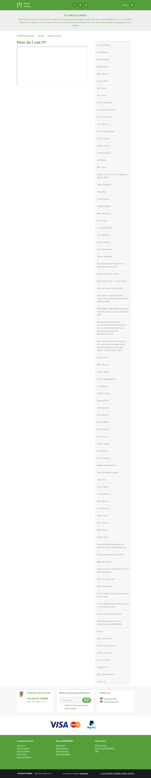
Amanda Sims (103, 408)
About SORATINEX (63, 754)
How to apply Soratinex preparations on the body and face (113, 605)
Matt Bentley (102, 66)
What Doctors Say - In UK (108, 274)
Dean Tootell (102, 523)
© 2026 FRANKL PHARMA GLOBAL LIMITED (117, 773)
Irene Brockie (103, 508)
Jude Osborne (103, 494)
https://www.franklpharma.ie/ (107, 19)
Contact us (21, 745)
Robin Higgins (103, 372)
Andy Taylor (102, 220)
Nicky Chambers (104, 184)
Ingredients (102, 667)
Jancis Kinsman (104, 206)
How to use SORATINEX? (104, 748)
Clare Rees (102, 192)
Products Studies (62, 751)
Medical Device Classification (110, 288)
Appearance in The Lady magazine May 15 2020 (112, 176)
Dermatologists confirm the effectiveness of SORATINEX (109, 622)
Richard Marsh (103, 59)
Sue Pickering (103, 429)
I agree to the (76, 707)
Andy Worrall (102, 415)
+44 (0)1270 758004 (37, 698)
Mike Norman (103, 364)
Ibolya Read (102, 52)
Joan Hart (101, 479)
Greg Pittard (102, 451)
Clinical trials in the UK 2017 (109, 614)
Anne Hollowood (104, 117)
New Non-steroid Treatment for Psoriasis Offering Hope (110, 265)
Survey (100, 631)
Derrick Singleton (104, 256)
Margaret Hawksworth (106, 465)
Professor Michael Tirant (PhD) (110, 554)
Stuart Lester (102, 537)
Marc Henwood (103, 213)
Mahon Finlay (103, 145)
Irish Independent (105, 249)
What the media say (105, 579)
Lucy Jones (102, 436)
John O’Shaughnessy (106, 379)
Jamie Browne (103, 235)
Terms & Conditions (24, 757)
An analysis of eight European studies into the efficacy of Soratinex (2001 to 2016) (113, 298)
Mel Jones (101, 167)
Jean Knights (103, 487)
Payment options (23, 748)
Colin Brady (102, 386)
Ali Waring (101, 160)
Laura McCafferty (104, 228)
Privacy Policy (22, 754)
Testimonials (60, 745)
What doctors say (104, 586)
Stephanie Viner (104, 153)
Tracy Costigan (103, 138)
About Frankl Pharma (106, 645)
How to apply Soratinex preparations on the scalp (113, 595)
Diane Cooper (103, 242)
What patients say (105, 638)
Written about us (62, 748)
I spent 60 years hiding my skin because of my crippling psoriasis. (112, 546)
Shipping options (23, 751)
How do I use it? (104, 562)
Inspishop (84, 773)
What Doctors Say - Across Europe (112, 281)
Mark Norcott (102, 74)
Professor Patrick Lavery (107, 472)
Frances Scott (103, 199)
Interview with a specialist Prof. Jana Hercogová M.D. (113, 570)
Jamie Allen (102, 357)
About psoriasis (101, 745)
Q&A (97, 751)
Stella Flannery (103, 393)
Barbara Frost (103, 400)
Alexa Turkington (104, 102)
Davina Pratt (102, 81)
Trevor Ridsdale (104, 45)
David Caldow (103, 444)
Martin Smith (102, 530)
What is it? (101, 681)
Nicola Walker (103, 422)
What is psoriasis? (104, 653)
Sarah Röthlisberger (105, 131)
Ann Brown (102, 88)
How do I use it (103, 660)
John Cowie (102, 515)
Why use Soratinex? (105, 674)
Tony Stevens (103, 124)
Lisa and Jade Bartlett (106, 110)
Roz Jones (101, 95)
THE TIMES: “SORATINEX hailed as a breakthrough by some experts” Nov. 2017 (113, 311)
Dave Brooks (102, 501)
